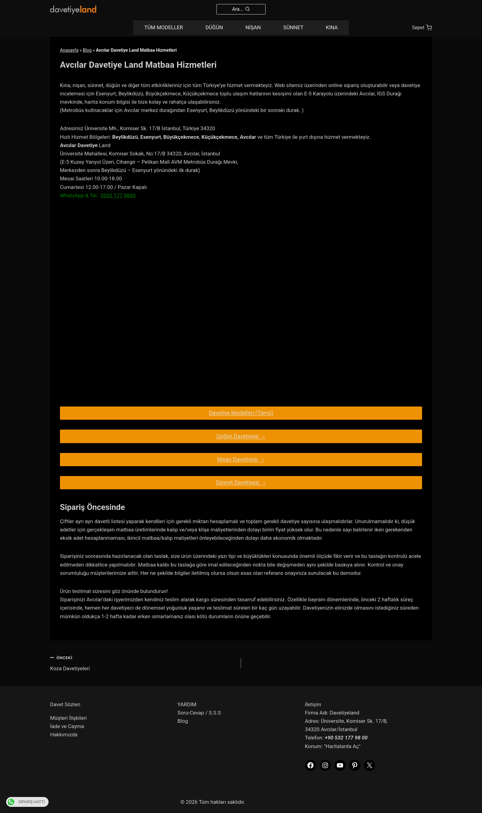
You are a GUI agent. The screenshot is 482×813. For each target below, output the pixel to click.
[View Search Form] (241, 9)
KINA (332, 27)
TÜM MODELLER (163, 27)
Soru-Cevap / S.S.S (199, 713)
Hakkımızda (63, 734)
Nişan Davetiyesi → (241, 459)
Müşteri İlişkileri (68, 718)
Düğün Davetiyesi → (241, 436)
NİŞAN (253, 27)
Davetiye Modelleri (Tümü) (241, 413)
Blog (87, 50)
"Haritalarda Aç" (342, 746)
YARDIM (186, 704)
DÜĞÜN (214, 27)
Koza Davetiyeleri (143, 662)
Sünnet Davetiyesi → (241, 482)
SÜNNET (293, 27)
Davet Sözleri (65, 704)
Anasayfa (69, 50)
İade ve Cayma (67, 726)
